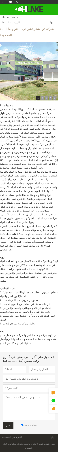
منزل (7, 17)
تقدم (8, 425)
